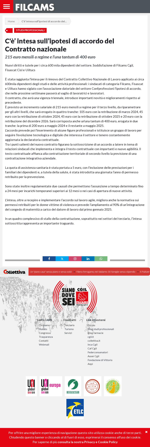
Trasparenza (46, 336)
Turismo (69, 328)
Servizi (68, 332)
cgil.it (91, 336)
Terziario (69, 325)
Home (11, 21)
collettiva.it (94, 340)
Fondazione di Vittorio (100, 359)
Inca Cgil (92, 344)
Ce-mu (91, 325)
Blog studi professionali (101, 328)
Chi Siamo (44, 325)
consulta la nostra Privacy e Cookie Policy (88, 442)
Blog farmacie (95, 332)
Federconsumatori (98, 352)
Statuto (43, 328)
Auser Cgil (93, 356)
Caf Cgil (92, 348)
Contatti (43, 340)
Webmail (44, 344)
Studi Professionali (30, 30)
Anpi (90, 363)
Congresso (45, 332)
